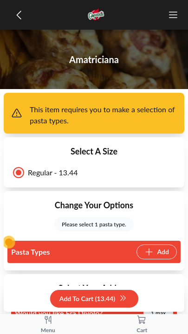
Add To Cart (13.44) (93, 299)
